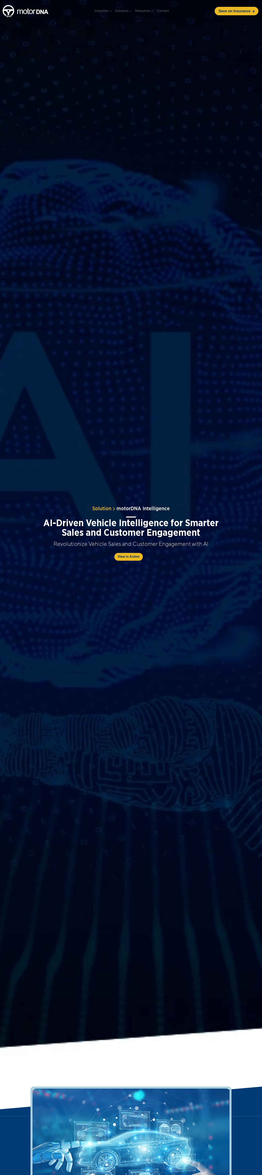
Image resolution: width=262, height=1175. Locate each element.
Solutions (123, 11)
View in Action (128, 556)
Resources (144, 11)
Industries (103, 11)
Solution (101, 507)
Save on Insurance (236, 11)
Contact (163, 11)
